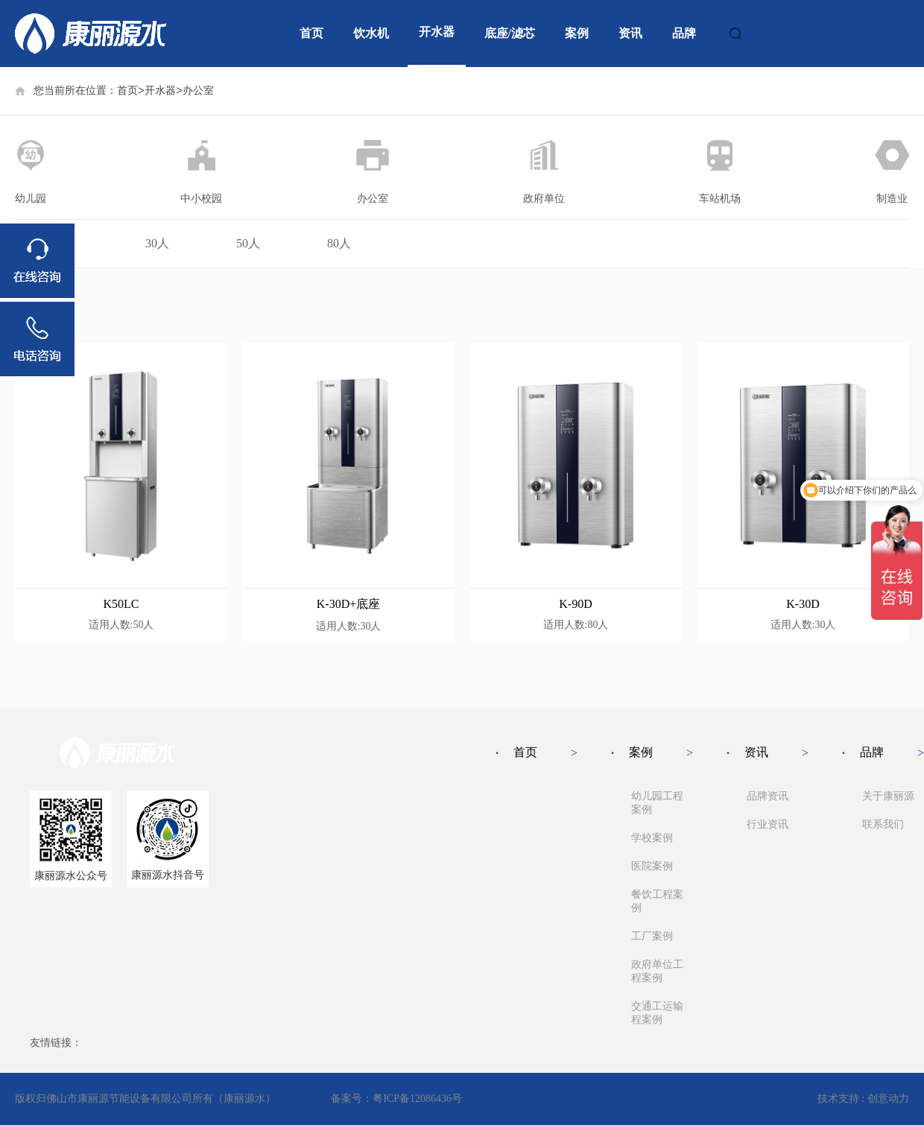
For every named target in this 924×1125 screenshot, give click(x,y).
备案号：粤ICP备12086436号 (396, 1098)
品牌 (684, 33)
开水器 (437, 31)
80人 (339, 243)
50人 (248, 243)
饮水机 (371, 33)
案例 (577, 33)
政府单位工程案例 (657, 971)
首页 (311, 33)
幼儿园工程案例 (657, 802)
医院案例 (652, 866)
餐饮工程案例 (657, 901)
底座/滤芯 (509, 33)
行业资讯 (767, 824)
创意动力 (888, 1098)
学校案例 (652, 837)
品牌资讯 (767, 796)
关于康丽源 (888, 796)
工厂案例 (652, 936)
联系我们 (883, 824)
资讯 (630, 33)
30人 (157, 243)
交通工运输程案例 (657, 1013)
